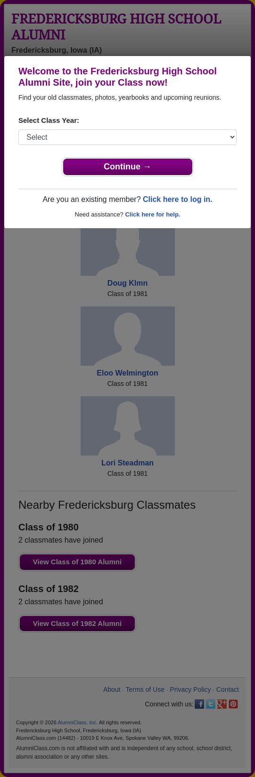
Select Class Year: (48, 120)
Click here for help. (152, 214)
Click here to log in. (178, 199)
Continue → (127, 166)
